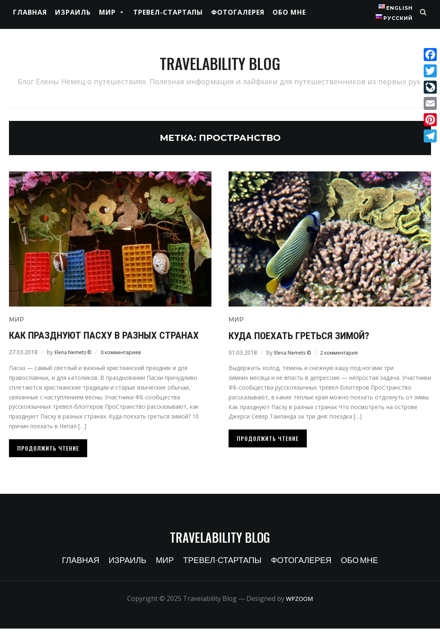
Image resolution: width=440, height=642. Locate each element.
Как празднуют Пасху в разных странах (102, 341)
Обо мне (289, 12)
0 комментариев (130, 365)
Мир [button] (112, 12)
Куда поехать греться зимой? (317, 335)
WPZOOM (299, 611)
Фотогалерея (237, 12)
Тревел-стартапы (168, 12)
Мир (16, 319)
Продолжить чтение (48, 461)
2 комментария (348, 352)
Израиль (73, 12)
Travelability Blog (220, 57)
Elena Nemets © (76, 365)
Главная (30, 12)
